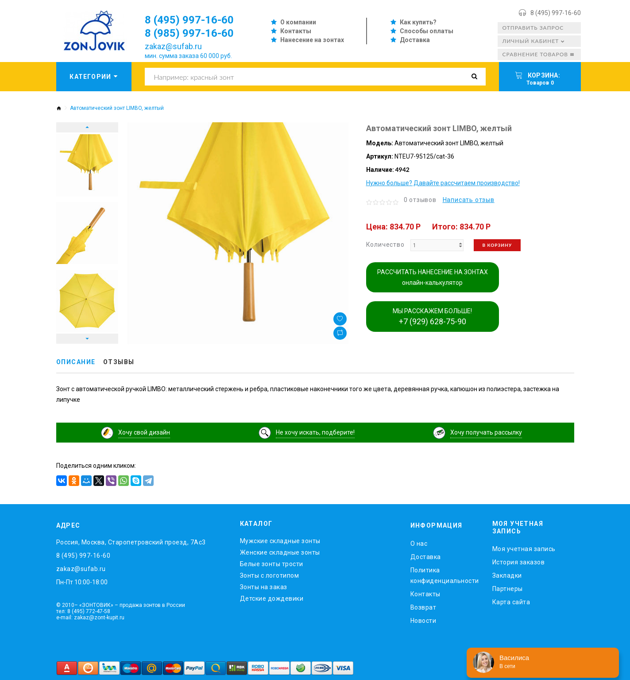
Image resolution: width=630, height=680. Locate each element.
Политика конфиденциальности (444, 575)
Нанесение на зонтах (312, 39)
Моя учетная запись (524, 548)
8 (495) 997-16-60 (555, 12)
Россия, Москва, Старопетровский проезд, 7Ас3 (131, 542)
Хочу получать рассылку (486, 432)
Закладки (507, 575)
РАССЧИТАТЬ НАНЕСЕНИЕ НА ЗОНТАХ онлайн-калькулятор (432, 277)
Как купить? (418, 22)
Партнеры (507, 588)
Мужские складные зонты (280, 540)
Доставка (415, 39)
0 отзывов (420, 199)
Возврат (423, 607)
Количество (385, 244)
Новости (423, 620)
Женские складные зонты (280, 552)
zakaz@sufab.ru (173, 46)
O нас (419, 543)
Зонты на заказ (263, 587)
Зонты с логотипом (269, 575)
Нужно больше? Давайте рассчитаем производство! (443, 183)
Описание (76, 361)
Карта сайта (511, 602)
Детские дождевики (272, 598)
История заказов (518, 562)
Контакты (295, 31)
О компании (298, 22)
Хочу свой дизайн (144, 432)
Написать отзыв (469, 199)
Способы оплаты (426, 31)
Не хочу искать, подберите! (315, 432)
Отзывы (119, 361)
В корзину (497, 245)
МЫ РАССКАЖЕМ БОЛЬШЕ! (432, 316)
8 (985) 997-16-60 (189, 33)
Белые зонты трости (271, 563)
